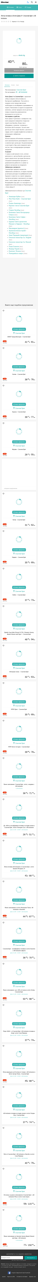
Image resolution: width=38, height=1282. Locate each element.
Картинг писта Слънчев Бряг (19, 206)
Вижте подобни (19, 76)
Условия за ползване (22, 1276)
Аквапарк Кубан (15, 196)
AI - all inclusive (21, 92)
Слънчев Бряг (20, 333)
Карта (17, 85)
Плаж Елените (14, 246)
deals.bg (22, 55)
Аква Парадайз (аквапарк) (18, 235)
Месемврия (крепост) (16, 228)
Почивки (10, 7)
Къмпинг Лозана (15, 251)
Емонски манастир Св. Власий (20, 242)
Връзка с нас (32, 1276)
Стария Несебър (14, 210)
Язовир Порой (14, 249)
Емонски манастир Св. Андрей (20, 237)
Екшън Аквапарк (15, 203)
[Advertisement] (19, 281)
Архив (3, 1276)
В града (27, 7)
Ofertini (4, 2)
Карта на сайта (11, 1276)
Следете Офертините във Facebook (21, 1272)
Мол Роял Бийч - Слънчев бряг (20, 199)
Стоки (19, 7)
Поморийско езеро (16, 253)
